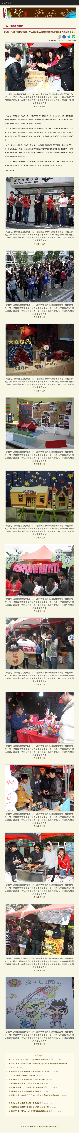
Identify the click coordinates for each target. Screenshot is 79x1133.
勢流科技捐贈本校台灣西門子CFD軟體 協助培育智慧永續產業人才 (35, 1095)
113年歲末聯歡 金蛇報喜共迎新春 (22, 1075)
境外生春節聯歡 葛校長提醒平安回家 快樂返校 (27, 1079)
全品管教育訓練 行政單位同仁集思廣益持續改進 (28, 1087)
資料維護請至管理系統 (50, 1126)
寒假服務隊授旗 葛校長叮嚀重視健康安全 (25, 1091)
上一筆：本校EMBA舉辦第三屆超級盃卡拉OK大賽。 (29, 1059)
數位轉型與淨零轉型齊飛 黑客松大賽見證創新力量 (29, 1107)
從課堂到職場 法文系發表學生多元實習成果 (26, 1083)
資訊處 (35, 1126)
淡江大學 (30, 1126)
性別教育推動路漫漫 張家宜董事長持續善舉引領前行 (30, 1071)
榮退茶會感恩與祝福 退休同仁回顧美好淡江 (26, 1103)
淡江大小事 (7, 2)
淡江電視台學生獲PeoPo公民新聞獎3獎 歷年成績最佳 (30, 1111)
